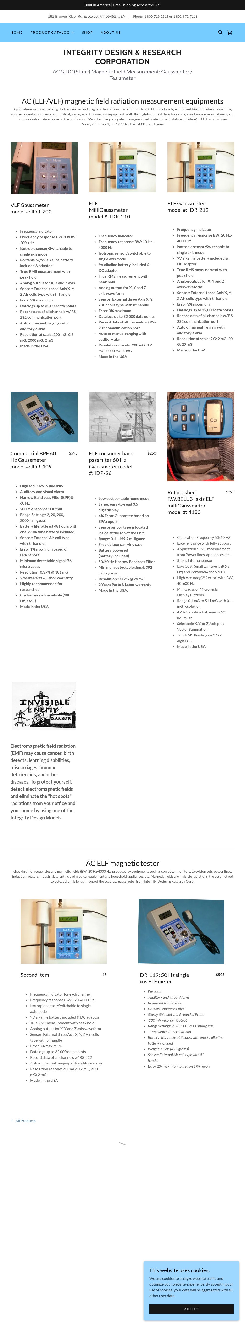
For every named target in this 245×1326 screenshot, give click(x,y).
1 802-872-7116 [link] (185, 16)
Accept (191, 1309)
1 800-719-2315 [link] (156, 16)
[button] (52, 32)
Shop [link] (87, 32)
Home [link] (17, 32)
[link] (122, 62)
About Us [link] (111, 32)
